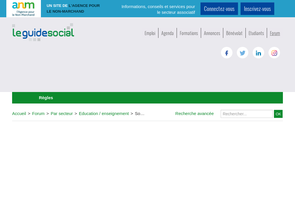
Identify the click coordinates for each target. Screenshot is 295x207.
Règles (46, 97)
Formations (189, 33)
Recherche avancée (194, 113)
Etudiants (256, 33)
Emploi (150, 33)
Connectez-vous (219, 8)
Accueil (19, 113)
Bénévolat (234, 33)
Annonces (212, 33)
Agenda (167, 33)
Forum (275, 33)
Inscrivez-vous (257, 8)
